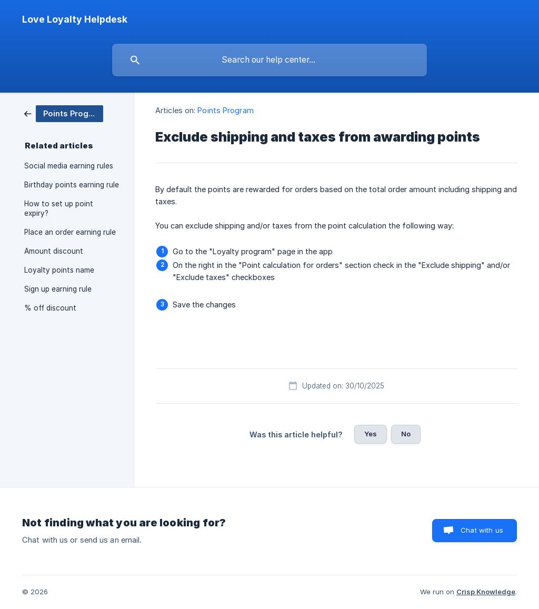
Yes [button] (370, 434)
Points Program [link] (225, 110)
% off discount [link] (50, 308)
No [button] (406, 434)
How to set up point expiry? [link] (58, 208)
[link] (63, 113)
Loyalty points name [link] (59, 270)
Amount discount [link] (53, 251)
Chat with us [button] (482, 530)
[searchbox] (269, 60)
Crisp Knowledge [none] (485, 591)
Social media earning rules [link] (68, 166)
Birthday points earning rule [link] (71, 185)
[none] (74, 19)
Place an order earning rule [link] (70, 232)
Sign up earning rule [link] (58, 289)
